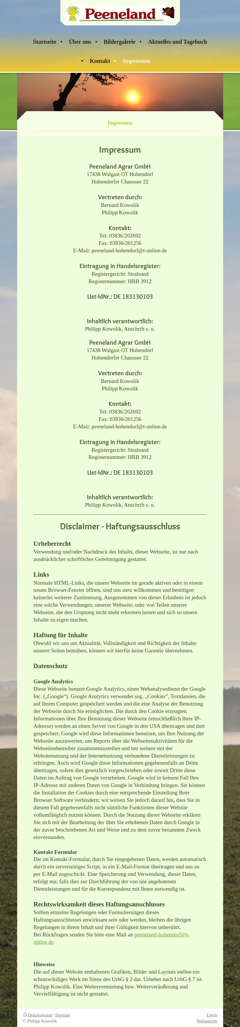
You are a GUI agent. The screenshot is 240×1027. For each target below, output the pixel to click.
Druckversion (37, 1014)
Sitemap (62, 1014)
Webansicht (207, 1020)
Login (212, 1014)
